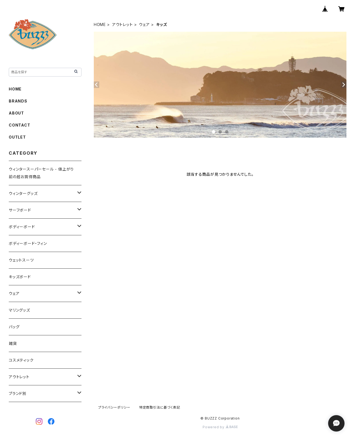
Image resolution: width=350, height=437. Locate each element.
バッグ (14, 326)
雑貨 (13, 343)
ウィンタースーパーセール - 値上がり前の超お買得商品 (41, 173)
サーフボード (20, 210)
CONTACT (19, 125)
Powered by (220, 427)
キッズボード (20, 276)
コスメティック (21, 360)
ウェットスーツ (21, 260)
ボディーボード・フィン (28, 243)
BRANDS (18, 101)
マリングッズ (19, 310)
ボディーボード (22, 226)
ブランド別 (18, 393)
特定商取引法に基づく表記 (159, 407)
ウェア (144, 24)
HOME (100, 24)
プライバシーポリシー (114, 407)
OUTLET (17, 137)
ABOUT (16, 113)
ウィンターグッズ (23, 193)
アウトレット (122, 24)
